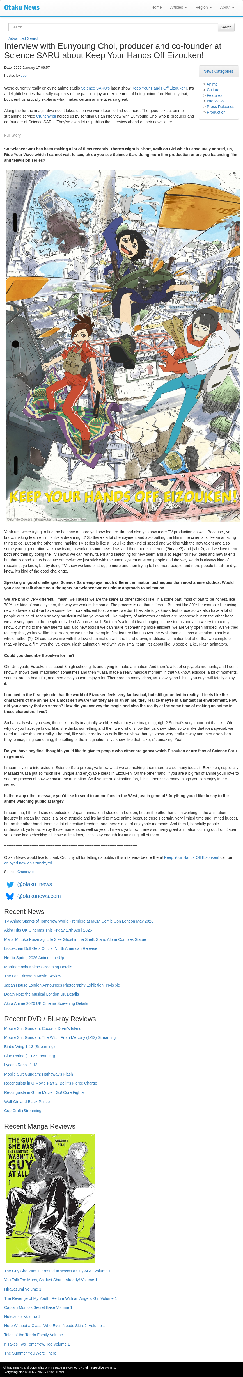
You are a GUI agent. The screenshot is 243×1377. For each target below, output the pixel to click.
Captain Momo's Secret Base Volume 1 (38, 1307)
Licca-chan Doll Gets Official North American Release (50, 948)
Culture (213, 90)
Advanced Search (24, 38)
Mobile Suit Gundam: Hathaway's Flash (38, 1074)
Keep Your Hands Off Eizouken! (159, 88)
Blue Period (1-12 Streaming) (29, 1056)
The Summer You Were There (30, 1353)
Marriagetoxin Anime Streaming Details (38, 967)
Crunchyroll (46, 116)
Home (156, 7)
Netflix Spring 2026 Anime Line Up (34, 957)
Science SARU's (95, 88)
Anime (212, 84)
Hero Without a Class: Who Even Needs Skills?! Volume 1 (54, 1325)
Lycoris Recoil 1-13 (21, 1065)
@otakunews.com (39, 896)
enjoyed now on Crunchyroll (28, 863)
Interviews (215, 101)
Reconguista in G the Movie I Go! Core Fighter (44, 1092)
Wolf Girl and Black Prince (27, 1101)
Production (216, 112)
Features (214, 95)
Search (226, 27)
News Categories (218, 71)
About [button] (227, 7)
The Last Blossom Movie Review (32, 976)
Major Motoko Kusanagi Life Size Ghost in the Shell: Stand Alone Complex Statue (75, 939)
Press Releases (220, 106)
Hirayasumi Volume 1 (22, 1289)
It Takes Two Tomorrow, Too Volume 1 (37, 1344)
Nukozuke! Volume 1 (22, 1316)
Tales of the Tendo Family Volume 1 (35, 1335)
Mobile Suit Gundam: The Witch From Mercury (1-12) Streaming (60, 1037)
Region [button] (203, 7)
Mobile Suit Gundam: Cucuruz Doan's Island (42, 1028)
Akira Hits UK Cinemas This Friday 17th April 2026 (48, 930)
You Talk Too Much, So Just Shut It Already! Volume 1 (50, 1280)
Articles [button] (178, 7)
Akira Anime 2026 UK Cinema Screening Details (46, 1003)
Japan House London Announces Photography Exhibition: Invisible (62, 985)
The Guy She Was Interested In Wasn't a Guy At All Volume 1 (57, 1271)
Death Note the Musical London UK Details (41, 994)
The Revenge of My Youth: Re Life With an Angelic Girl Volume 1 (60, 1298)
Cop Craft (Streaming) (23, 1110)
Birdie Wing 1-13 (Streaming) (29, 1046)
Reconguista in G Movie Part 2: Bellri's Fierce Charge (50, 1083)
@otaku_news (34, 884)
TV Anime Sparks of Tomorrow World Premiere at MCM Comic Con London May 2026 (78, 921)
